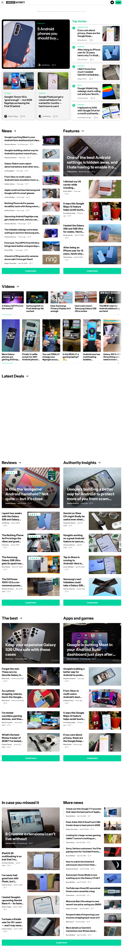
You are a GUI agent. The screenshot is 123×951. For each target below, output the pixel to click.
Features (73, 131)
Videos (10, 286)
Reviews (11, 462)
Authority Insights (81, 462)
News (9, 131)
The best (12, 618)
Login (118, 2)
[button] (61, 2)
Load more (30, 271)
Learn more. (82, 11)
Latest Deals (15, 376)
